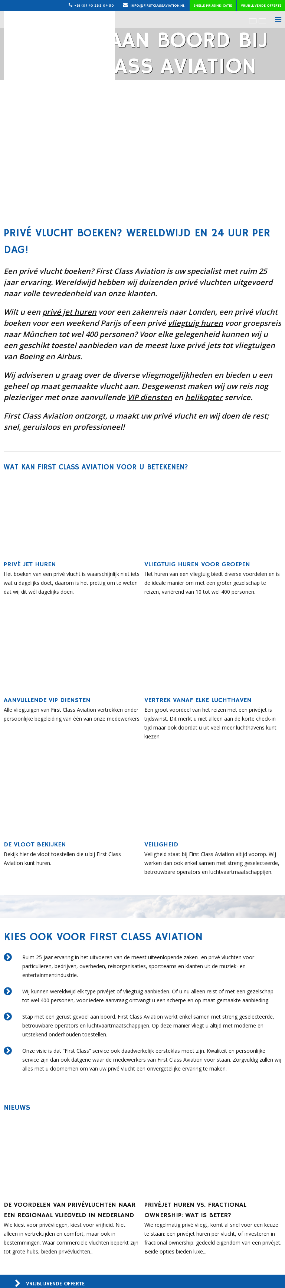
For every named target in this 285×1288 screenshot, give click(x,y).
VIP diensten (149, 397)
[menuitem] (252, 20)
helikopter (204, 397)
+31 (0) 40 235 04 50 (94, 5)
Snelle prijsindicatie (212, 5)
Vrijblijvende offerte (261, 5)
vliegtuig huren (195, 323)
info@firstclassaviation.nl (153, 5)
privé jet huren (69, 312)
